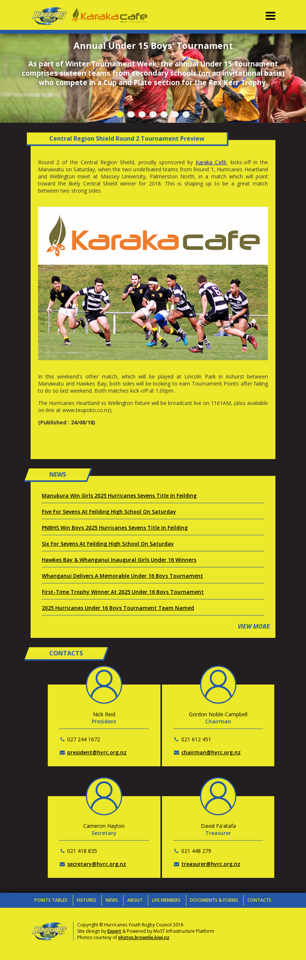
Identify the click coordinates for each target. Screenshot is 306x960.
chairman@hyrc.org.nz (211, 752)
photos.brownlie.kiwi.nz (143, 937)
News (112, 900)
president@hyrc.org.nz (97, 752)
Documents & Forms (214, 900)
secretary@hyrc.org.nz (96, 863)
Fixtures (86, 900)
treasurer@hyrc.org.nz (210, 863)
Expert (114, 931)
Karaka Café (211, 162)
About (135, 900)
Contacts (259, 900)
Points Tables (51, 900)
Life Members (166, 900)
